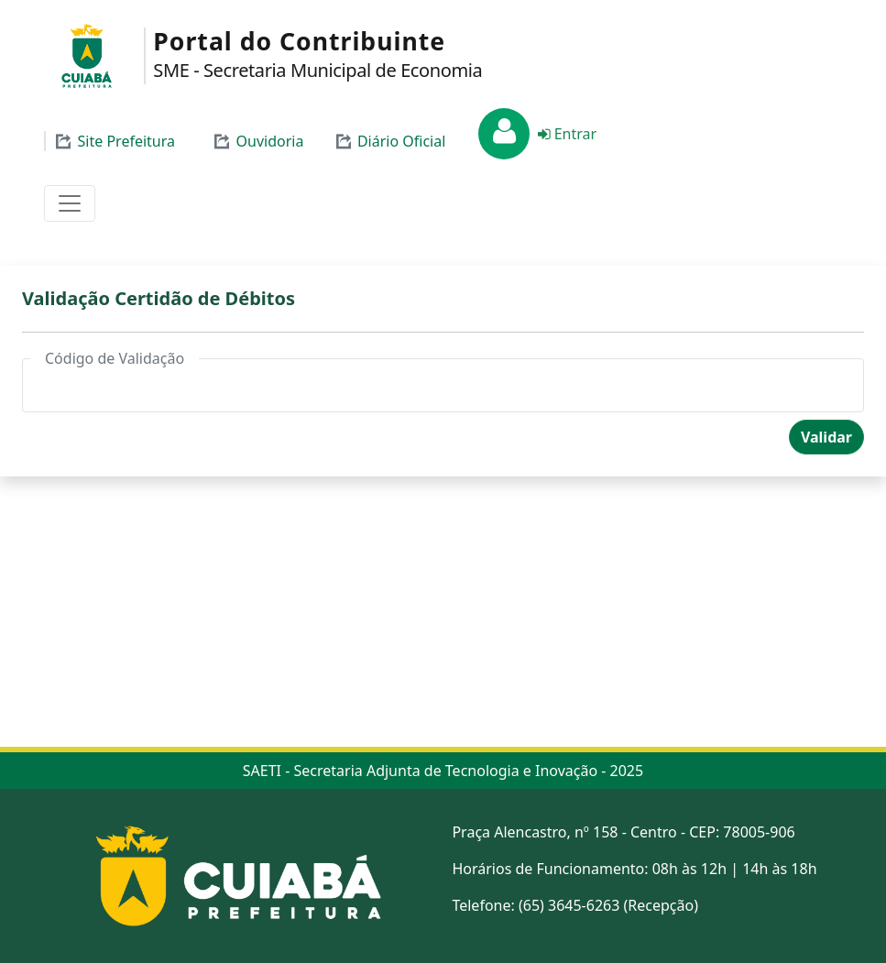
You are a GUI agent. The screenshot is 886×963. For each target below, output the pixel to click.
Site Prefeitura (114, 141)
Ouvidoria (257, 141)
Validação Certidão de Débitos (158, 299)
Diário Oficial (389, 141)
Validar (826, 437)
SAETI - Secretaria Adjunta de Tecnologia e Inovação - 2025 (443, 771)
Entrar (564, 134)
